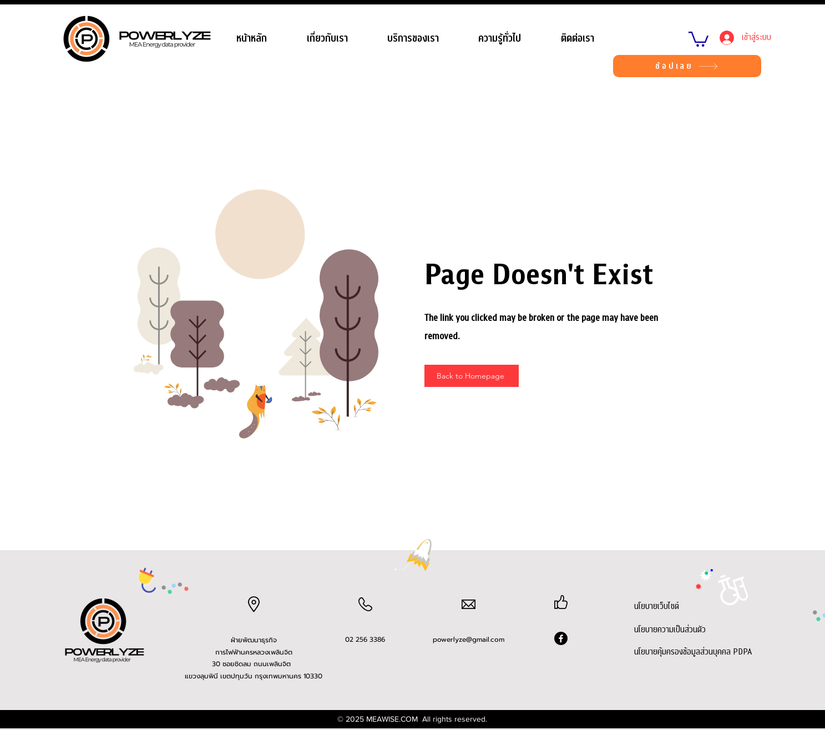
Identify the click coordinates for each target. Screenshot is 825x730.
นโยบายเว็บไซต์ (656, 606)
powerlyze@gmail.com (468, 640)
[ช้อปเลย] (687, 66)
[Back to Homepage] (471, 376)
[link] (698, 38)
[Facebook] (561, 638)
